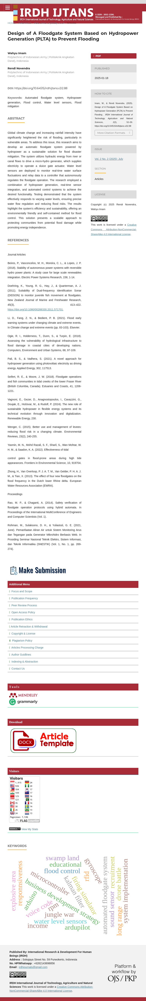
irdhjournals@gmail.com (33, 967)
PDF (98, 55)
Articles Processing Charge (27, 647)
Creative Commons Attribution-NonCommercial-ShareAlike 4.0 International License (113, 229)
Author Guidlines (21, 654)
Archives (24, 22)
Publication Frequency (25, 598)
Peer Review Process (24, 605)
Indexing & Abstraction (25, 661)
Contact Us (18, 668)
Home (12, 22)
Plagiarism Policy (22, 640)
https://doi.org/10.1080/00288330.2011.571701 (35, 309)
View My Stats (29, 829)
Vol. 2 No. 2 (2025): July (49, 22)
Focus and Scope (22, 591)
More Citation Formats (111, 132)
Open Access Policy (23, 612)
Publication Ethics (22, 619)
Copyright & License (23, 633)
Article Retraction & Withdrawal (29, 626)
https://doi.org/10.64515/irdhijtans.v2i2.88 (40, 88)
